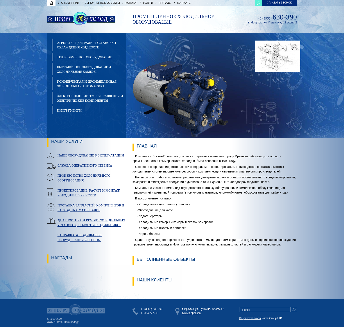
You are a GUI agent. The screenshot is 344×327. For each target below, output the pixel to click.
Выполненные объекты (102, 2)
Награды (165, 2)
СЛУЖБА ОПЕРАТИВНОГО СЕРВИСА (84, 165)
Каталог (131, 2)
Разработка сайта (250, 318)
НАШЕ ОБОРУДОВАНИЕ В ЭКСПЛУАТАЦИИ (90, 155)
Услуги (148, 2)
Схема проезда (191, 313)
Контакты (184, 2)
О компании (70, 2)
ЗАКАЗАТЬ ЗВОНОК (279, 2)
